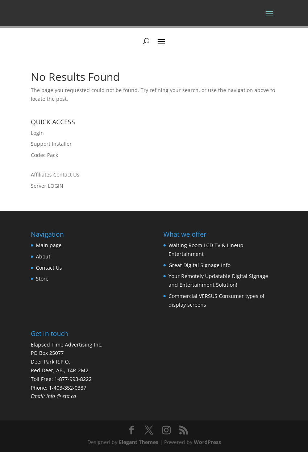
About (43, 256)
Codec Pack (44, 155)
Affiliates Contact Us (55, 174)
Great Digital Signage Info (199, 265)
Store (42, 278)
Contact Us (49, 267)
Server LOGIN (47, 185)
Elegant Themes (138, 442)
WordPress (207, 442)
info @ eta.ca (61, 396)
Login (37, 132)
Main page (49, 245)
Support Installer (51, 143)
